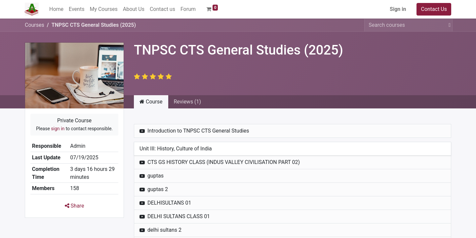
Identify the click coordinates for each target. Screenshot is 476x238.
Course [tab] (151, 102)
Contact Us (434, 9)
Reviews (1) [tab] (187, 102)
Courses (34, 25)
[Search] (448, 25)
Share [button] (74, 206)
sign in (57, 128)
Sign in (398, 9)
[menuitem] (56, 9)
